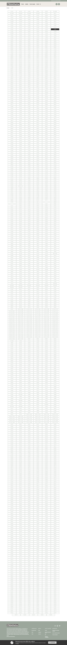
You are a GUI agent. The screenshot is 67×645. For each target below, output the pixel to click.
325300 (29, 17)
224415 (38, 573)
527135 (38, 533)
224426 (46, 575)
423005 (38, 221)
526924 (38, 531)
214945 (12, 31)
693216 (29, 126)
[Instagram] (57, 625)
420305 (12, 158)
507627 (38, 94)
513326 (55, 237)
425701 (12, 370)
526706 (55, 557)
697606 (55, 88)
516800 (20, 283)
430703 (55, 577)
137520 (38, 116)
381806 (20, 98)
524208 (12, 428)
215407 (38, 146)
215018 (38, 140)
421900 (12, 289)
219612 (38, 261)
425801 (55, 368)
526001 (46, 535)
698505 (55, 41)
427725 (20, 438)
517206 (55, 295)
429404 (46, 503)
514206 (20, 233)
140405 (20, 396)
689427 (20, 86)
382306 (46, 305)
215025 (12, 142)
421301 (29, 253)
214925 (46, 29)
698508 (46, 41)
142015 (29, 563)
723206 (55, 523)
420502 (38, 160)
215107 (46, 144)
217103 (55, 170)
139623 (55, 271)
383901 (38, 501)
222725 (38, 509)
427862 (12, 444)
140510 (55, 408)
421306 (12, 253)
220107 (46, 265)
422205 (29, 287)
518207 (12, 412)
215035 (55, 142)
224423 (20, 575)
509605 (38, 102)
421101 (38, 162)
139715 (29, 275)
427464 (46, 436)
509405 (12, 102)
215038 (20, 144)
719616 (55, 110)
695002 (20, 88)
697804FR (46, 404)
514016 (46, 235)
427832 (38, 442)
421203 (12, 166)
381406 (38, 96)
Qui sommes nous (34, 630)
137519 (29, 116)
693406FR (20, 285)
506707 (20, 130)
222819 (55, 529)
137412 (38, 112)
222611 (20, 412)
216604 (55, 392)
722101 (46, 388)
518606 (38, 378)
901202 (20, 499)
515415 (38, 291)
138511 (46, 249)
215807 (55, 148)
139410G (37, 269)
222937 (12, 493)
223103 (38, 517)
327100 (46, 98)
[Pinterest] (59, 625)
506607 (12, 130)
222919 (46, 493)
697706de (12, 13)
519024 (46, 372)
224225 (55, 583)
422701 (29, 227)
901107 (12, 541)
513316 (12, 239)
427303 (46, 430)
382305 (55, 305)
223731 (38, 527)
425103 (20, 301)
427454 (38, 436)
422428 (12, 402)
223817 (29, 549)
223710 (12, 559)
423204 (29, 223)
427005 (20, 404)
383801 (29, 501)
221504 (46, 352)
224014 (38, 521)
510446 (20, 108)
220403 (12, 382)
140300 (55, 396)
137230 (38, 35)
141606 (29, 519)
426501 (46, 366)
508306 (55, 134)
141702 (12, 563)
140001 (29, 398)
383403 (46, 497)
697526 (12, 90)
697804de (20, 13)
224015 (29, 521)
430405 (29, 579)
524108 (55, 426)
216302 (38, 152)
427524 (38, 434)
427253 (55, 432)
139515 (29, 277)
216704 (46, 392)
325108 (12, 17)
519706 (12, 362)
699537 (29, 132)
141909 (55, 519)
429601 (29, 561)
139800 (55, 398)
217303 (38, 172)
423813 (29, 255)
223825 (38, 551)
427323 (55, 430)
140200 (12, 398)
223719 (12, 561)
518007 (20, 380)
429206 (29, 503)
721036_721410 (38, 418)
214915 (38, 29)
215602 (12, 148)
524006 (38, 426)
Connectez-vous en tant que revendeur (55, 0)
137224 (46, 555)
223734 (55, 527)
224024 (20, 523)
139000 (55, 267)
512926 (12, 241)
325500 (46, 17)
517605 (55, 297)
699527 (20, 132)
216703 (38, 168)
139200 (20, 269)
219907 (46, 263)
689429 (12, 86)
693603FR (20, 287)
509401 (55, 100)
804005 (20, 519)
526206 (12, 565)
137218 (46, 33)
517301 (12, 297)
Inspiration (26, 4)
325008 (55, 15)
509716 (12, 104)
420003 (29, 154)
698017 (55, 130)
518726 (20, 378)
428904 (46, 505)
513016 (38, 239)
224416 (38, 575)
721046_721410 (12, 416)
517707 (38, 380)
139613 (12, 273)
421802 (20, 235)
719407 (55, 108)
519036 (38, 372)
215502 (55, 146)
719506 (20, 112)
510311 (38, 106)
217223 (29, 172)
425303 (38, 301)
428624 (29, 511)
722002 (12, 390)
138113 (55, 118)
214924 (12, 138)
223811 (55, 547)
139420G (46, 269)
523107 (38, 428)
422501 (46, 227)
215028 (29, 142)
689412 (38, 86)
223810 (55, 545)
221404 (55, 352)
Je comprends (52, 642)
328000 (38, 100)
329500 (38, 539)
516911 (29, 293)
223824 (12, 551)
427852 (55, 442)
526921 (46, 531)
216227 (29, 152)
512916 (20, 241)
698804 (46, 108)
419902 (38, 158)
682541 (12, 15)
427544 (46, 434)
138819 (38, 243)
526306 (20, 565)
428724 (12, 513)
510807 (46, 130)
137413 (46, 112)
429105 (55, 505)
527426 (20, 537)
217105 (46, 170)
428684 (55, 511)
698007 (46, 21)
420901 (20, 162)
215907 (20, 150)
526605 (38, 515)
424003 (46, 255)
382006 (55, 303)
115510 (55, 402)
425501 (29, 370)
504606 (20, 124)
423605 (38, 219)
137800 (29, 118)
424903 (55, 299)
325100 (38, 15)
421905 (46, 233)
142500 (55, 513)
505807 (46, 126)
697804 (29, 11)
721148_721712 (29, 311)
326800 (29, 98)
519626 (55, 362)
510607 (38, 130)
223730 (20, 527)
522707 (38, 424)
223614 (55, 525)
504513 (29, 122)
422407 (46, 402)
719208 (29, 88)
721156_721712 (55, 309)
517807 (29, 380)
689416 (29, 86)
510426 (12, 108)
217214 (46, 386)
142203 (29, 545)
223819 (55, 551)
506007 (12, 128)
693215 (20, 126)
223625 (46, 525)
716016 (29, 281)
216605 (12, 168)
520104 (20, 360)
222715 (20, 529)
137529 (55, 116)
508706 (46, 289)
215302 (12, 146)
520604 (46, 356)
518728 (12, 378)
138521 (55, 245)
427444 (29, 436)
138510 (55, 249)
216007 (38, 150)
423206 (12, 219)
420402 (29, 160)
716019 (12, 281)
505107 (12, 134)
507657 (12, 96)
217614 (55, 384)
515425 (55, 291)
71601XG (20, 21)
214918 (20, 23)
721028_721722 (29, 418)
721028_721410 (12, 418)
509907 (55, 104)
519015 (29, 374)
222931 (12, 491)
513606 (29, 237)
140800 (55, 394)
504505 (55, 120)
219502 (55, 259)
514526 (38, 231)
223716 (20, 559)
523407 (12, 430)
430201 (38, 557)
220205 (38, 382)
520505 (55, 356)
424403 (29, 257)
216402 (55, 152)
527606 (38, 537)
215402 (29, 146)
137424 (38, 247)
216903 (20, 170)
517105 (38, 295)
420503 (20, 156)
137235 (46, 35)
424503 (20, 299)
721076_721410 (38, 414)
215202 (55, 144)
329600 (46, 539)
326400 (46, 31)
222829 (20, 511)
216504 (12, 394)
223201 (55, 501)
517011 (12, 295)
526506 (55, 535)
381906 (38, 303)
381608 (55, 96)
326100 (20, 31)
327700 (29, 100)
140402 (12, 396)
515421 (12, 293)
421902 (12, 235)
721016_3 (12, 509)
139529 (55, 277)
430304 (29, 507)
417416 (20, 92)
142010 (20, 563)
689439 (29, 84)
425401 (38, 370)
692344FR (20, 406)
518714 (12, 376)
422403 (38, 402)
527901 (46, 533)
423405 (55, 219)
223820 (12, 547)
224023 (46, 521)
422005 (38, 233)
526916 (20, 553)
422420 (55, 400)
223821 (12, 549)
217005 (29, 170)
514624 (55, 227)
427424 (12, 436)
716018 (46, 19)
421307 (38, 253)
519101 (29, 366)
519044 (46, 370)
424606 (29, 299)
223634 (29, 509)
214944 (46, 138)
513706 (20, 237)
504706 (55, 124)
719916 (12, 110)
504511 (20, 122)
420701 (55, 160)
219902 (38, 263)
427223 (29, 432)
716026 (20, 281)
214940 (46, 27)
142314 (29, 567)
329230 (29, 259)
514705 (55, 229)
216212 (12, 152)
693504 (55, 404)
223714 (46, 559)
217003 (38, 170)
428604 (12, 531)
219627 (29, 261)
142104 (12, 545)
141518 (38, 541)
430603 (46, 577)
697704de (55, 11)
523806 (20, 426)
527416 (29, 537)
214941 (38, 138)
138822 (12, 245)
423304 (20, 223)
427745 (29, 438)
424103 (55, 255)
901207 (38, 499)
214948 (46, 23)
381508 (46, 96)
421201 (46, 162)
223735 (12, 529)
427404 (55, 434)
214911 (38, 136)
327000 (38, 98)
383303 (38, 497)
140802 (38, 394)
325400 (38, 17)
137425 (29, 114)
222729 (55, 509)
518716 (38, 376)
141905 (46, 519)
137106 (38, 21)
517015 (55, 293)
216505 (46, 166)
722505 (12, 388)
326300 (38, 31)
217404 (20, 386)
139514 (46, 275)
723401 (46, 507)
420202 (12, 160)
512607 (55, 241)
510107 (20, 106)
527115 (20, 533)
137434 (29, 247)
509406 (20, 102)
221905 (20, 352)
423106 (20, 219)
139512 (12, 277)
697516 (20, 90)
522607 (29, 424)
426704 (29, 356)
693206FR (55, 283)
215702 (29, 148)
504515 (38, 122)
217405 (46, 172)
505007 (55, 132)
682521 (46, 13)
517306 (29, 297)
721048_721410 (20, 416)
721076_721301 (29, 414)
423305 (12, 221)
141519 (20, 541)
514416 (55, 231)
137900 (38, 118)
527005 (12, 533)
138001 (46, 118)
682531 (20, 15)
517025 (20, 295)
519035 (29, 372)
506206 (29, 128)
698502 (38, 41)
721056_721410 (20, 420)
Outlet (32, 632)
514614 (12, 229)
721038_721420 (12, 420)
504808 (38, 132)
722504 (20, 517)
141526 (55, 541)
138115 (12, 120)
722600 (55, 386)
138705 (29, 279)
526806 (12, 537)
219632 (38, 412)
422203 (38, 287)
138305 (29, 251)
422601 (38, 227)
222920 (29, 489)
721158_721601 (38, 309)
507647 (55, 94)
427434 (20, 436)
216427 (12, 267)
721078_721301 (46, 414)
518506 (46, 378)
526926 (29, 531)
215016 (29, 140)
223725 (20, 551)
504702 (12, 414)
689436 (12, 84)
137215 (29, 33)
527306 (46, 515)
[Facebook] (55, 625)
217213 (46, 499)
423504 (55, 221)
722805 (20, 497)
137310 (12, 249)
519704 (20, 362)
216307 (46, 152)
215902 (12, 150)
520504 (12, 358)
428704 (20, 531)
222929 (55, 493)
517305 (20, 297)
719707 (29, 110)
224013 (20, 521)
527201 (55, 553)
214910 (20, 27)
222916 (20, 493)
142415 (55, 567)
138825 (46, 243)
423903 (38, 255)
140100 (20, 398)
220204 (38, 392)
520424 (29, 358)
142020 (29, 555)
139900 (46, 398)
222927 (55, 491)
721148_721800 (20, 311)
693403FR (12, 287)
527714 (12, 557)
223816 (29, 547)
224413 (12, 575)
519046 (12, 372)
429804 (29, 565)
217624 (38, 384)
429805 (38, 565)
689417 (55, 86)
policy (18, 643)
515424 (38, 362)
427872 (20, 444)
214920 (29, 27)
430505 (38, 579)
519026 (12, 374)
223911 (12, 569)
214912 (55, 27)
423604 (46, 221)
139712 (46, 279)
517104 (29, 362)
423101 (46, 225)
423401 (20, 225)
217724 (20, 384)
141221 (29, 446)
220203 (46, 382)
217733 (55, 174)
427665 (29, 440)
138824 (12, 243)
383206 (12, 497)
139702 (29, 273)
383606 (12, 499)
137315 (20, 37)
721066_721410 (38, 420)
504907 (46, 132)
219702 (55, 261)
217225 (20, 172)
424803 (46, 299)
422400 (38, 229)
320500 (20, 94)
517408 (38, 297)
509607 (46, 102)
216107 (55, 150)
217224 (38, 386)
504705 (46, 124)
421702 (29, 235)
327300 (12, 100)
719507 (12, 112)
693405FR (29, 285)
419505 (38, 166)
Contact (46, 630)
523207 (46, 428)
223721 (46, 547)
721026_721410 (38, 416)
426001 (38, 368)
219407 (46, 259)
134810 (29, 112)
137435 (46, 114)
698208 (12, 41)
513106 (29, 239)
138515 (38, 249)
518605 (29, 378)
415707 (29, 92)
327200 (55, 98)
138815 (55, 243)
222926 (29, 493)
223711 (29, 559)
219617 (46, 261)
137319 (29, 37)
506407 (46, 128)
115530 (29, 404)
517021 (29, 295)
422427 (29, 402)
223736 (29, 527)
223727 (20, 549)
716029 (55, 279)
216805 (46, 168)
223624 (12, 527)
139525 (38, 277)
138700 (55, 247)
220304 (29, 392)
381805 (46, 307)
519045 (55, 370)
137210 (20, 33)
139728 (38, 543)
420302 (20, 160)
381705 (29, 307)
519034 (20, 372)
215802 (46, 148)
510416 (55, 106)
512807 (38, 241)
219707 (12, 263)
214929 (46, 25)
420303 (55, 154)
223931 (46, 543)
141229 (55, 543)
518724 (46, 376)
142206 (20, 545)
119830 (46, 517)
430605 (46, 579)
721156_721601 (12, 311)
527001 (55, 531)
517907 (55, 410)
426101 (29, 368)
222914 (20, 491)
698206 (20, 41)
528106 (12, 535)
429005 (20, 507)
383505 (55, 497)
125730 (38, 267)
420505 (29, 158)
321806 (38, 92)
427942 (12, 442)
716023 (55, 281)
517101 (46, 295)
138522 (38, 245)
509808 (46, 104)
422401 (55, 287)
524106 (46, 426)
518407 (55, 378)
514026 (38, 235)
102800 (55, 499)
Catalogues (39, 632)
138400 (12, 251)
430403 (20, 577)
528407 (12, 577)
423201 (38, 225)
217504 (12, 386)
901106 (55, 539)
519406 (29, 364)
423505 (46, 219)
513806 (12, 237)
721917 (38, 390)
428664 (46, 511)
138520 (12, 247)
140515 (12, 410)
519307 (55, 364)
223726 (20, 547)
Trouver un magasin (32, 4)
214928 (29, 23)
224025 (12, 523)
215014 (12, 140)
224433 (29, 575)
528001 (55, 533)
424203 (12, 257)
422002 (55, 233)
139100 (12, 269)
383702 (46, 501)
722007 (20, 390)
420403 (12, 156)
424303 (20, 257)
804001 (12, 519)
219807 (29, 263)
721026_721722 (55, 416)
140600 (38, 410)
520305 (46, 358)
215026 (20, 142)
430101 (29, 557)
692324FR (20, 400)
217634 (12, 384)
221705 (29, 352)
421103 (55, 164)
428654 (38, 511)
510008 (12, 106)
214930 (38, 27)
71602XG (11, 21)
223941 (29, 523)
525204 (55, 555)
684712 (46, 90)
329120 (46, 257)
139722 (55, 273)
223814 (55, 549)
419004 (12, 23)
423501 (12, 225)
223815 (29, 551)
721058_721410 (29, 420)
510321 (46, 106)
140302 (38, 396)
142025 (38, 555)
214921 (55, 136)
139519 (46, 277)
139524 (55, 275)
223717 (38, 559)
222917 (46, 491)
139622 (20, 271)
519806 (46, 360)
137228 (29, 35)
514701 (29, 231)
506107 (20, 128)
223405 (12, 503)
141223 (20, 446)
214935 (55, 29)
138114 (20, 247)
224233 (12, 583)
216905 (12, 170)
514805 (12, 231)
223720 (46, 545)
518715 (20, 376)
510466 (38, 108)
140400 (29, 396)
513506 (38, 237)
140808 (29, 394)
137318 (38, 37)
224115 (29, 583)
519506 (20, 364)
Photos (39, 630)
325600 (55, 17)
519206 (12, 366)
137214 (38, 563)
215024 (55, 140)
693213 (12, 126)
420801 (12, 162)
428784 (29, 513)
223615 (38, 525)
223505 (12, 517)
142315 (38, 567)
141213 (38, 444)
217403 (55, 172)
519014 (20, 374)
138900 (46, 267)
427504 (29, 434)
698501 (29, 41)
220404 (12, 400)
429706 (46, 561)
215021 (46, 140)
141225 (12, 446)
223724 (46, 549)
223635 (20, 509)
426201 (20, 368)
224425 (46, 573)
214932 (20, 29)
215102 (38, 144)
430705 (55, 579)
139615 (46, 271)
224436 (55, 575)
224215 (46, 583)
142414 (46, 567)
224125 (38, 583)
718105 (38, 513)
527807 (46, 537)
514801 (20, 231)
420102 (55, 158)
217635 (29, 174)
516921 (46, 293)
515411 (46, 291)
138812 (20, 245)
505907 (55, 126)
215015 (20, 140)
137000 (55, 19)
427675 (38, 440)
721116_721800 (46, 420)
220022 (20, 265)
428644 (12, 501)
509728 (38, 104)
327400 (20, 100)
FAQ (45, 634)
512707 (46, 241)
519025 (55, 372)
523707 (38, 430)
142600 (20, 535)
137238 (12, 37)
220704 (12, 356)
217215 (12, 172)
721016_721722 (55, 422)
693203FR (55, 285)
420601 (46, 160)
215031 (38, 142)
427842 (46, 442)
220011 (12, 265)
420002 (46, 158)
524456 (38, 495)
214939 (55, 25)
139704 (46, 273)
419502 (29, 166)
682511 (55, 13)
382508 (38, 307)
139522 (20, 277)
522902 (55, 424)
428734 (20, 513)
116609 (46, 37)
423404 (12, 223)
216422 (55, 265)
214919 (38, 25)
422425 (46, 400)
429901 (46, 565)
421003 (46, 164)
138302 (20, 251)
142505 (12, 515)
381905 (46, 303)
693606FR (38, 285)
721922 (55, 390)
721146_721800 (46, 311)
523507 (20, 430)
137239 (55, 35)
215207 (46, 146)
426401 (55, 366)
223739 (38, 529)
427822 (29, 442)
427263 (12, 434)
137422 (12, 114)
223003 (20, 503)
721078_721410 (55, 414)
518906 (46, 374)
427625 (46, 438)
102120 (46, 253)
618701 (29, 283)
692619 (20, 289)
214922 (12, 29)
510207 (29, 106)
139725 (38, 275)
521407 (20, 414)
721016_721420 (38, 422)
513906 (55, 235)
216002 (29, 150)
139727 (29, 543)
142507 (29, 515)
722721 (46, 446)
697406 (29, 90)
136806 (12, 94)
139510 (55, 269)
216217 (20, 152)
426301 (12, 368)
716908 (46, 88)
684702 (55, 90)
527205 (46, 553)
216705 (29, 168)
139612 (29, 271)
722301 (20, 388)
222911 (46, 489)
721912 (29, 390)
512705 (20, 291)
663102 (46, 495)
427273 (20, 434)
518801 (55, 374)
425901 (46, 368)
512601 (12, 291)
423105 (29, 221)
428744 (20, 501)
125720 (29, 267)
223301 (55, 515)
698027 (12, 132)
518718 (29, 376)
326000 (38, 19)
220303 (29, 382)
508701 (29, 289)
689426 (46, 84)
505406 (38, 134)
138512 (29, 249)
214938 (38, 23)
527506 (12, 505)
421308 (20, 253)
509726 (29, 104)
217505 (12, 174)
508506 (29, 136)
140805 (46, 394)
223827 (38, 549)
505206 (20, 134)
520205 (12, 360)
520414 (38, 358)
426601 (38, 366)
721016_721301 (46, 422)
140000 (38, 398)
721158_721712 (29, 309)
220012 (29, 265)
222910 (20, 489)
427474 (55, 436)
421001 (29, 162)
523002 (12, 426)
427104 (12, 404)
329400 (29, 539)
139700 (20, 273)
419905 (29, 156)
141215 (29, 444)
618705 (38, 283)
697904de (38, 13)
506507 (55, 128)
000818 (12, 88)
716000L (55, 31)
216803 (55, 168)
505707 (38, 126)
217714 (46, 384)
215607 (20, 148)
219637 (55, 412)
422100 (20, 229)
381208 (20, 96)
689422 (55, 84)
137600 (12, 118)
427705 (12, 438)
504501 (38, 120)
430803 (12, 579)
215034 (46, 142)
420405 (20, 158)
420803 (29, 164)
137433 (38, 114)
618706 (46, 283)
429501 (20, 561)
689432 (20, 84)
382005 (12, 305)
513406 (46, 237)
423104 (38, 223)
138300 (55, 251)
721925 (46, 390)
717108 (38, 88)
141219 (46, 563)
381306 (29, 96)
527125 (29, 533)
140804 (55, 565)
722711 (55, 446)
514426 (12, 233)
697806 (38, 11)
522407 (12, 424)
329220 (20, 259)
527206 (12, 555)
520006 (29, 360)
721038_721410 (55, 418)
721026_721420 (46, 416)
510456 (29, 108)
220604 (20, 356)
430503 (38, 577)
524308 (20, 428)
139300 (29, 269)
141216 (55, 444)
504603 (55, 122)
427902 (46, 440)
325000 (29, 15)
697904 (46, 11)
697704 (12, 11)
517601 (12, 299)
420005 (38, 156)
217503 (20, 174)
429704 (38, 561)
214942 (29, 29)
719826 (20, 110)
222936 (38, 493)
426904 (29, 400)
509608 (55, 102)
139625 (38, 271)
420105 (46, 156)
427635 (55, 438)
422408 (46, 229)
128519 (55, 37)
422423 (20, 402)
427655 (20, 440)
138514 (20, 249)
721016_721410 (29, 416)
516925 (38, 293)
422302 (46, 287)
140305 (46, 396)
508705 (38, 289)
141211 (46, 444)
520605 (38, 356)
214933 (20, 25)
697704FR (20, 394)
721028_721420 (20, 418)
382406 (12, 307)
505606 (12, 136)
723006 (38, 523)
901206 (29, 499)
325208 (20, 17)
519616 (12, 364)
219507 (12, 261)
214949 (12, 27)
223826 (38, 547)
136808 (55, 92)
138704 (12, 279)
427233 (38, 432)
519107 (20, 366)
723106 (46, 523)
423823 (20, 255)
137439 (55, 114)
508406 (20, 136)
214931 (20, 138)
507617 (29, 94)
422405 (29, 229)
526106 (55, 563)
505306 (29, 134)
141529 (46, 541)
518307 (12, 380)
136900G (46, 92)
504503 (46, 120)
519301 (46, 364)
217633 (38, 174)
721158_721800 (20, 309)
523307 (55, 428)
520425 (20, 358)
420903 (38, 164)
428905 (38, 505)
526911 (38, 553)
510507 (29, 130)
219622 (20, 261)
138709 (38, 279)
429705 (55, 561)
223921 (12, 521)
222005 (12, 352)
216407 (12, 154)
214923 (12, 25)
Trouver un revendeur (55, 634)
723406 (38, 507)
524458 (20, 495)
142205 (38, 545)
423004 (46, 223)
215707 (38, 148)
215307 (20, 146)
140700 (46, 410)
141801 (20, 555)
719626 (46, 110)
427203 (20, 432)
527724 (29, 535)
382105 (29, 305)
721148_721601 (38, 311)
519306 (38, 364)
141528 (12, 543)
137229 (20, 35)
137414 (46, 247)
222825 (46, 509)
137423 (20, 114)
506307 (38, 128)
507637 (46, 94)
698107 (55, 21)
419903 (20, 154)
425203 (29, 301)
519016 (38, 374)
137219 (38, 33)
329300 (29, 525)
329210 (12, 259)
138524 (29, 245)
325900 (29, 19)
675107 (29, 406)
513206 (20, 239)
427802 (20, 442)
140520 (20, 410)
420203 (29, 144)
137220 (55, 33)
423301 (29, 225)
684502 (12, 92)
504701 (29, 124)
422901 (12, 227)
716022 (38, 281)
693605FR (46, 285)
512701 (29, 291)
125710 (20, 267)
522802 (46, 424)
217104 (20, 392)
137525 (46, 116)
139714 (12, 275)
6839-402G (55, 253)
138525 (46, 245)
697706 (20, 11)
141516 (29, 541)
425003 (12, 301)
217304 (29, 386)
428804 (29, 505)
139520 (12, 271)
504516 (46, 122)
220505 (46, 380)
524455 (29, 495)
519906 (38, 360)
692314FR (12, 406)
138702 (20, 279)
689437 (38, 84)
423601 (55, 223)
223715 (55, 559)
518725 (55, 376)
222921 (55, 489)
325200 (46, 15)
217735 (46, 174)
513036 (55, 239)
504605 (12, 124)
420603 (55, 162)
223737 (46, 527)
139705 (38, 273)
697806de (29, 13)
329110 (55, 257)
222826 (12, 489)
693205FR (12, 285)
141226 (38, 446)
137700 (20, 118)
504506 (12, 122)
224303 (20, 583)
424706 (38, 299)
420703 (20, 164)
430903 (20, 579)
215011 (55, 138)
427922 (55, 440)
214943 (29, 25)
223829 (12, 553)
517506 (46, 297)
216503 (55, 166)
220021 (55, 263)
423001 (55, 225)
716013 (12, 283)
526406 (46, 557)
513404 (55, 360)
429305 (38, 503)
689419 (46, 86)
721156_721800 (46, 309)
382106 (20, 305)
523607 (29, 430)
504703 (38, 124)
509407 (29, 102)
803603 (38, 404)
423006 (29, 219)
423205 (20, 221)
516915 (20, 293)
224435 (55, 573)
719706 (38, 110)
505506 (46, 134)
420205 (55, 156)
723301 (20, 525)
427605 (38, 438)
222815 (29, 529)
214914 (46, 136)
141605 (38, 519)
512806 (29, 241)
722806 (29, 497)
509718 (20, 104)
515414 (46, 362)
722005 (55, 388)
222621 (29, 412)
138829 (29, 243)
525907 (38, 535)
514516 (46, 231)
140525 (29, 410)
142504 (20, 515)
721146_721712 (55, 311)
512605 (55, 289)
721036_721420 (46, 418)
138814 (20, 243)
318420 (29, 517)
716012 (46, 281)
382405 (20, 307)
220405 (55, 380)
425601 (20, 370)
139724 (20, 275)
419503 (20, 166)
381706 (12, 98)
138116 (20, 120)
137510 (12, 116)
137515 (20, 116)
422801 (20, 227)
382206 (38, 305)
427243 (46, 432)
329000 (38, 257)
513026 (46, 239)
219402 (38, 259)
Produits (22, 4)
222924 (29, 491)
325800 (20, 19)
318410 (55, 537)
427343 (12, 432)
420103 (38, 154)
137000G (11, 33)
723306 (12, 525)
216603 (20, 168)
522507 (20, 424)
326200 (29, 31)
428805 (20, 505)
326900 (46, 100)
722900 (46, 513)
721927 (12, 392)
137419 (55, 112)
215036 (12, 144)
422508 (12, 255)
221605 (38, 352)
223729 (46, 551)
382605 (55, 307)
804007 (55, 517)
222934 (38, 491)
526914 (29, 553)
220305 (20, 382)
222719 (46, 529)
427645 (12, 440)
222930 (38, 489)
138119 (29, 120)
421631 (12, 309)
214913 (55, 23)
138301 (38, 251)
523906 (29, 426)
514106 (29, 233)
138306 (46, 251)
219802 (20, 263)
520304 (55, 358)
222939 (12, 495)
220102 (38, 265)
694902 (38, 90)
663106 (55, 495)
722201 (38, 388)
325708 (12, 19)
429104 (12, 507)
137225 (12, 35)
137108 (29, 21)
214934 (29, 138)
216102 (46, 150)
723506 (55, 507)
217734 (55, 382)
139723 (20, 543)
